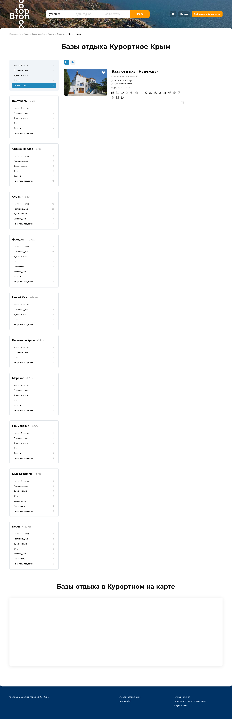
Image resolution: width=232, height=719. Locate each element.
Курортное (62, 34)
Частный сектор (34, 65)
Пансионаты (34, 506)
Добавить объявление (207, 14)
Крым (26, 34)
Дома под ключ (34, 75)
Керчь (21, 526)
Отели (34, 80)
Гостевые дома (34, 70)
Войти (184, 14)
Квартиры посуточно (34, 133)
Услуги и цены (181, 705)
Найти (140, 14)
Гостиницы (34, 267)
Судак (21, 196)
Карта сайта (125, 701)
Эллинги (34, 128)
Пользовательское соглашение (190, 701)
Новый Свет (25, 297)
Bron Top (19, 14)
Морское (22, 378)
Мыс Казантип (26, 473)
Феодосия (23, 239)
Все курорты (15, 34)
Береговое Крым (28, 340)
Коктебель (23, 101)
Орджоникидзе (27, 149)
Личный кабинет (182, 697)
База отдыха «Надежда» (135, 71)
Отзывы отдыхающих (130, 697)
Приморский (25, 426)
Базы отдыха (34, 85)
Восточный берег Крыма (43, 34)
